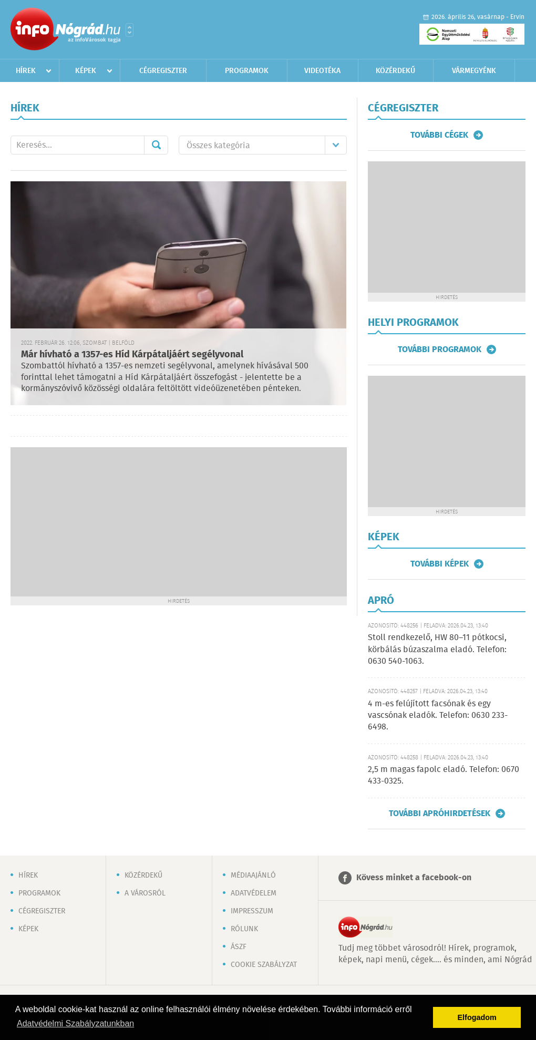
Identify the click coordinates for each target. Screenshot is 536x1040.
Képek (85, 71)
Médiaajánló (253, 875)
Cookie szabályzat (264, 965)
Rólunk (244, 929)
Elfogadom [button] (477, 1017)
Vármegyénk (474, 71)
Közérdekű (395, 71)
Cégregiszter (163, 71)
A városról (145, 893)
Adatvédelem (253, 893)
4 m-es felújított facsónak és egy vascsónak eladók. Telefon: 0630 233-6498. (438, 715)
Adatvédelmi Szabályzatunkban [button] (75, 1023)
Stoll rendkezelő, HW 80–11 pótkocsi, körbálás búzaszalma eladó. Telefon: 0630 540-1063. (437, 649)
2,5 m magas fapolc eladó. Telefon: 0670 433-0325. (443, 775)
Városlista (129, 30)
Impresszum (252, 911)
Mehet (156, 145)
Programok (247, 71)
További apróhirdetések (439, 813)
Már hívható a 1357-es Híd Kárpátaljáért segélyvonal (132, 354)
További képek (439, 564)
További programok (439, 349)
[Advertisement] (179, 520)
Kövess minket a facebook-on (413, 877)
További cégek (439, 135)
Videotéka (322, 71)
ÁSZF (238, 947)
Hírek (26, 71)
